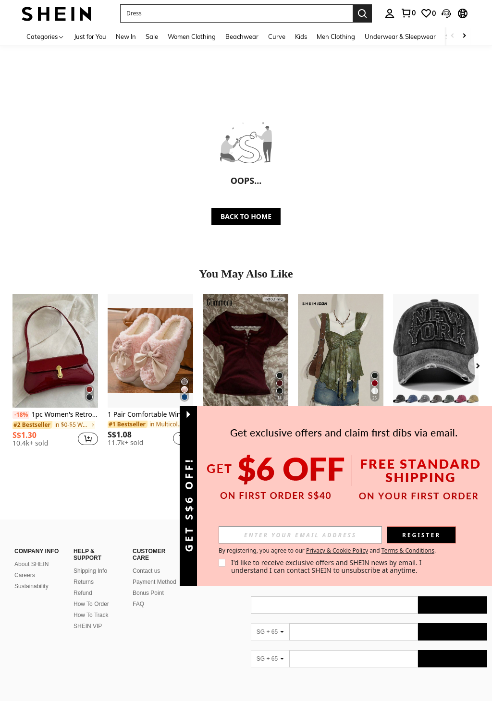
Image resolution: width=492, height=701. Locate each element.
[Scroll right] (464, 36)
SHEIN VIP (88, 626)
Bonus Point (148, 593)
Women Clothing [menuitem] (192, 36)
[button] (236, 13)
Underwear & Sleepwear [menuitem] (400, 36)
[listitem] (55, 374)
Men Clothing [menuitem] (336, 36)
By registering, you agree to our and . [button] (327, 550)
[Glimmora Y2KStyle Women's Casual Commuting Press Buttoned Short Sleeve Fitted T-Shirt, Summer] (245, 351)
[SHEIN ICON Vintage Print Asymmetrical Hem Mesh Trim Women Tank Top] (340, 351)
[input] (300, 535)
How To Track (91, 615)
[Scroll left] (452, 36)
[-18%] (20, 415)
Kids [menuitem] (301, 36)
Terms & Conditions (407, 550)
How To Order (91, 604)
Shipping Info (90, 571)
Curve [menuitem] (276, 36)
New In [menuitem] (126, 36)
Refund (83, 593)
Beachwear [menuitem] (241, 36)
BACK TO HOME (246, 216)
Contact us (146, 571)
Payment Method (154, 582)
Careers (24, 575)
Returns (84, 582)
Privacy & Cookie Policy (337, 550)
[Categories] (45, 36)
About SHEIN (31, 564)
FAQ (138, 604)
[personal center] (389, 13)
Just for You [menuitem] (90, 36)
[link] (408, 13)
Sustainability (31, 586)
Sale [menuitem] (152, 36)
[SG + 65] (270, 632)
